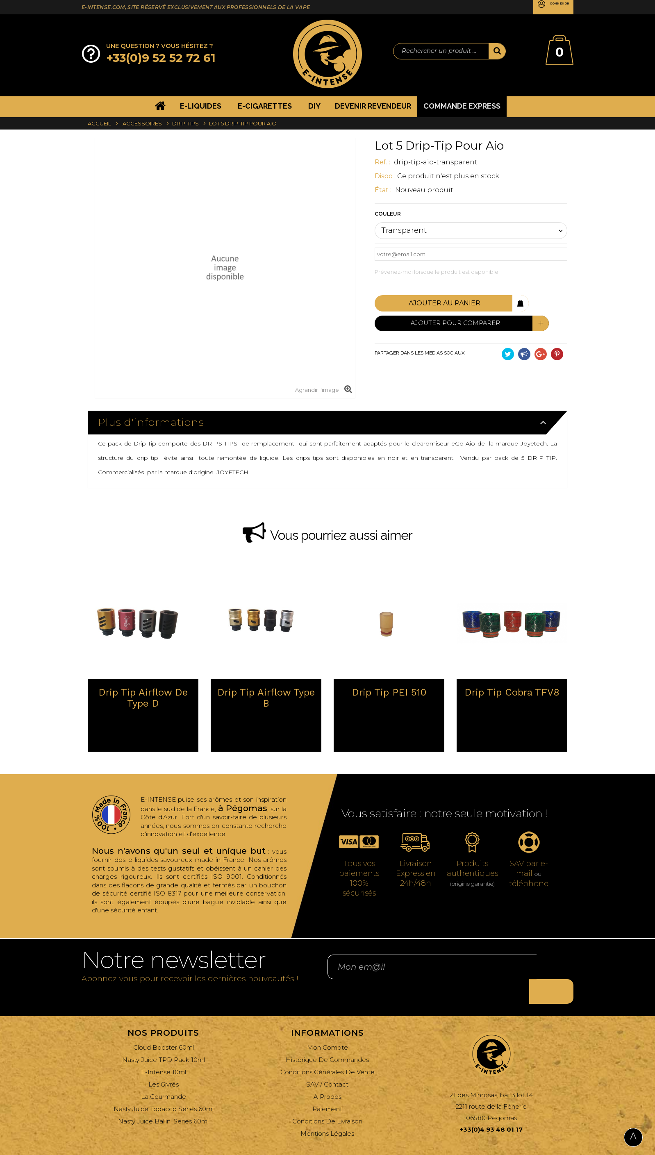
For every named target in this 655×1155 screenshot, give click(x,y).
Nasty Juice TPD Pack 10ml (163, 1039)
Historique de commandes (327, 1039)
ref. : (383, 162)
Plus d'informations (151, 422)
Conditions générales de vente (327, 1051)
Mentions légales (327, 1113)
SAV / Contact (327, 1064)
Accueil (99, 123)
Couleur (388, 214)
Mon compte (327, 1027)
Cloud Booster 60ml (163, 1027)
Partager (524, 352)
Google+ (540, 352)
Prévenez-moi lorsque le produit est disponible (436, 271)
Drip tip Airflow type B (266, 698)
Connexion (549, 7)
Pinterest (557, 352)
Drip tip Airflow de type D (143, 698)
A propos (327, 1076)
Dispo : (385, 176)
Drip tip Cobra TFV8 (511, 692)
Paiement (327, 1088)
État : (384, 190)
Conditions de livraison (327, 1101)
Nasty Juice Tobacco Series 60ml (164, 1088)
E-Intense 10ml (163, 1051)
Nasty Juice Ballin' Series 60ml (163, 1101)
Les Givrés (163, 1064)
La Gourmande (163, 1076)
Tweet (508, 352)
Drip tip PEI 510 (389, 692)
